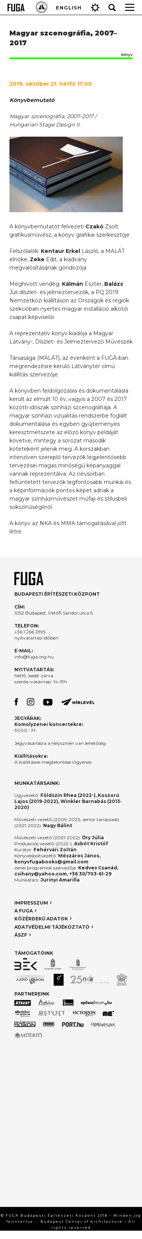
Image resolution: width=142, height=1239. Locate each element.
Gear (95, 7)
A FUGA (23, 911)
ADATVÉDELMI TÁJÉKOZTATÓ (52, 927)
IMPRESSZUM (31, 903)
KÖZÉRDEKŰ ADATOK (41, 919)
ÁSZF (20, 935)
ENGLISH (69, 8)
